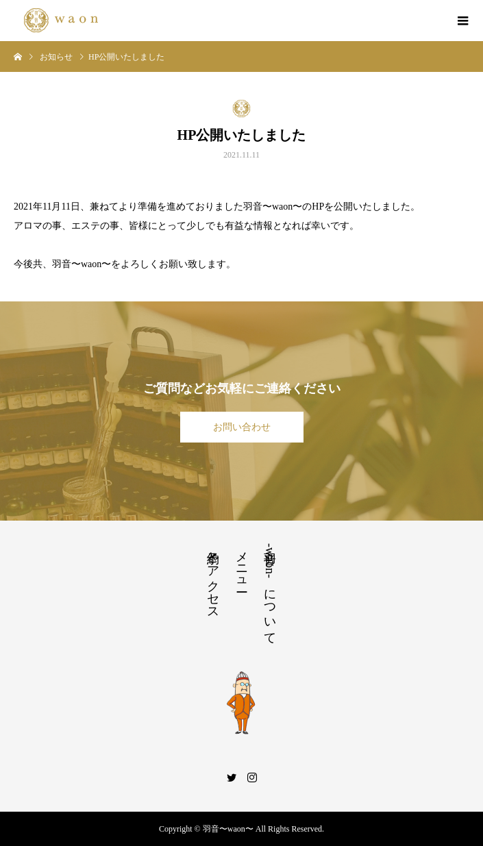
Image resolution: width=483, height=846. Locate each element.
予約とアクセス (213, 578)
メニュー (242, 564)
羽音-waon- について (270, 590)
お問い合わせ (242, 427)
